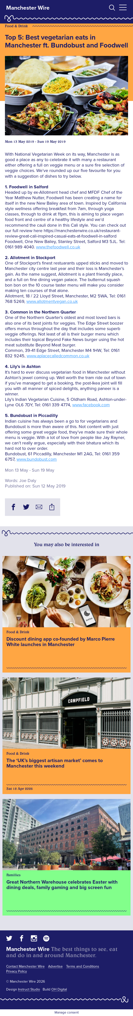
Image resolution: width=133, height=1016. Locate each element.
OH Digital (59, 989)
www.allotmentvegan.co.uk (52, 301)
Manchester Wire (28, 7)
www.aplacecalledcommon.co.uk (58, 356)
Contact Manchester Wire (25, 966)
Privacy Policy (16, 971)
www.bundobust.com (37, 459)
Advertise (55, 966)
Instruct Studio (29, 989)
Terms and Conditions (82, 966)
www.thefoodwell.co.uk (58, 247)
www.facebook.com (91, 405)
